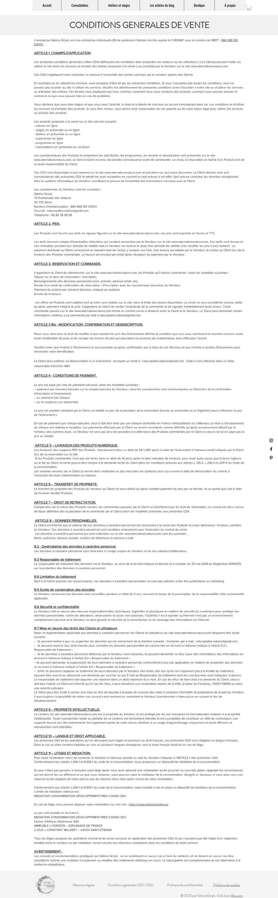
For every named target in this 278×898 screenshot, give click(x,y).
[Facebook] (271, 449)
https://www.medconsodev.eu (148, 804)
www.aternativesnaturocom (190, 241)
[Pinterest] (271, 457)
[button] (249, 8)
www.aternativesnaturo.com (209, 66)
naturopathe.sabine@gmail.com (68, 210)
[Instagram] (271, 440)
